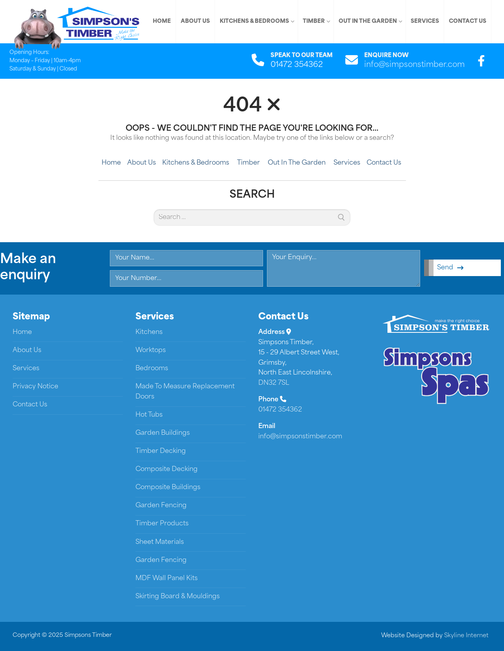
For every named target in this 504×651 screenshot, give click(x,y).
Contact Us (384, 163)
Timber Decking (160, 451)
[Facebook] (481, 61)
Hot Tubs (149, 415)
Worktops (150, 350)
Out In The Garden (297, 163)
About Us (141, 163)
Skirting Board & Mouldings (177, 597)
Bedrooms (151, 368)
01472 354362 (280, 410)
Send (450, 268)
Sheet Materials (159, 542)
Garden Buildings (162, 433)
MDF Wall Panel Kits (166, 578)
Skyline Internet (466, 636)
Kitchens (149, 332)
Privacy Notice (35, 387)
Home (111, 163)
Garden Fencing (161, 506)
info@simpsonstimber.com (414, 65)
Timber (249, 163)
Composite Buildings (167, 487)
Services (347, 163)
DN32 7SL (273, 383)
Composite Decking (166, 469)
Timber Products (162, 524)
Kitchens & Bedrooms (196, 163)
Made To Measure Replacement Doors (185, 392)
